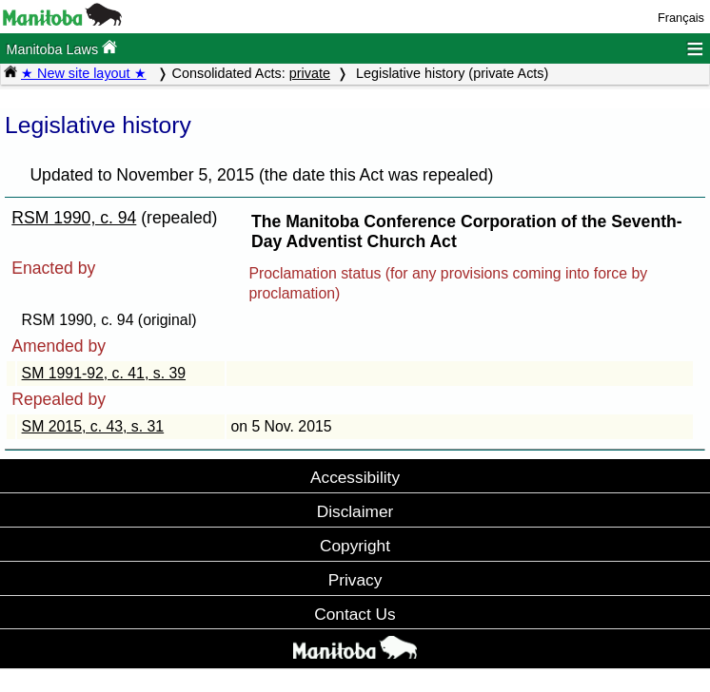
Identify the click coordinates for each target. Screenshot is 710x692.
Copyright (355, 545)
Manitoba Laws (61, 48)
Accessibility (355, 477)
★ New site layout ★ (84, 73)
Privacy (355, 579)
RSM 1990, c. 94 (73, 217)
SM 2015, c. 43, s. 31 (93, 426)
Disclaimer (355, 511)
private (309, 73)
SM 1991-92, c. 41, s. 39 (104, 373)
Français (681, 17)
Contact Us (354, 614)
